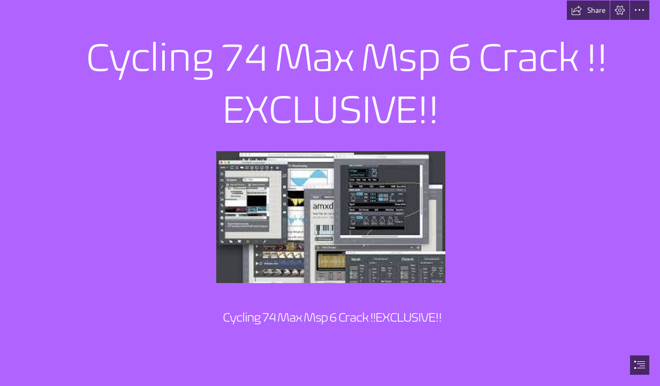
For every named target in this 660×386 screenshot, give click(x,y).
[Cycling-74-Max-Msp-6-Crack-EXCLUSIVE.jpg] (330, 217)
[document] (330, 193)
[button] (588, 10)
